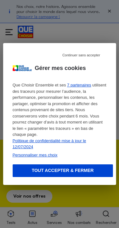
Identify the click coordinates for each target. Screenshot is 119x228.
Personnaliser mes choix (34, 155)
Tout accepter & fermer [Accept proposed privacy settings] (63, 170)
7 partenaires (79, 85)
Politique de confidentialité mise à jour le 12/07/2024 (49, 143)
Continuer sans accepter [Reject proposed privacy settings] (81, 55)
